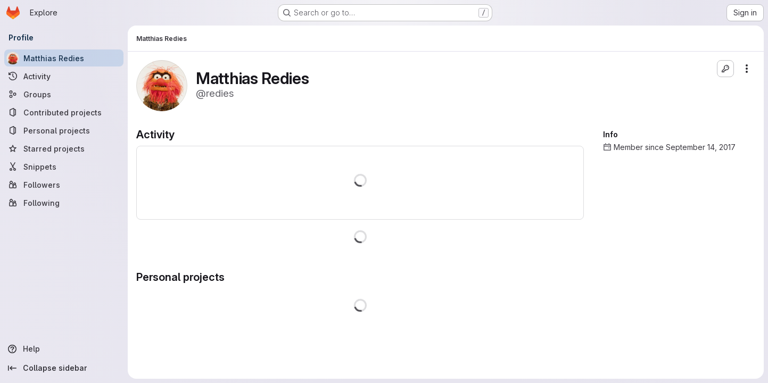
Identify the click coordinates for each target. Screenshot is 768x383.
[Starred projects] (63, 148)
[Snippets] (63, 166)
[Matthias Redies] (63, 57)
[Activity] (63, 76)
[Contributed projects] (63, 112)
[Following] (63, 202)
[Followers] (63, 184)
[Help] (63, 348)
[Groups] (63, 94)
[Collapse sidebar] (63, 368)
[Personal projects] (63, 130)
